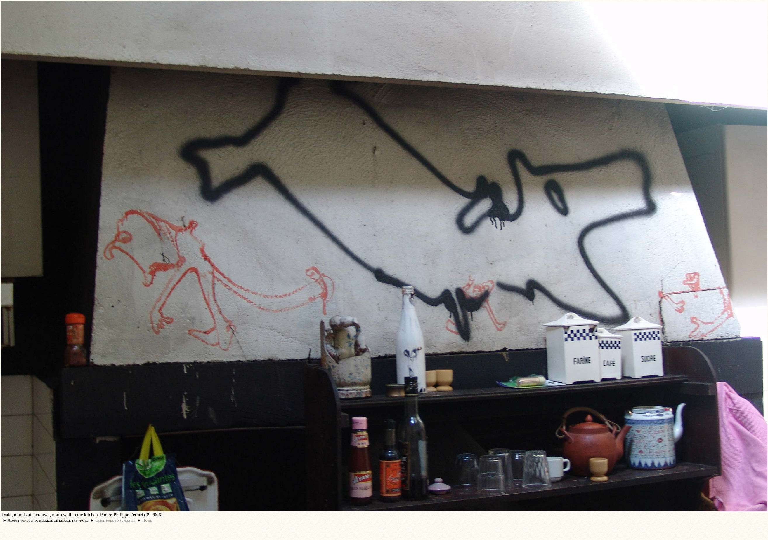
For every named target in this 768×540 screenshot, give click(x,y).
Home (147, 520)
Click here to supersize (115, 520)
